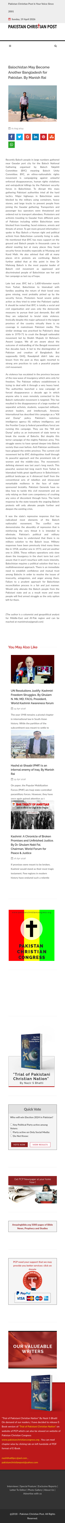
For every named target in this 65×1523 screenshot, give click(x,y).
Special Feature (28, 1486)
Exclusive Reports (47, 1486)
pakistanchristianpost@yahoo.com (20, 1462)
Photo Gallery (35, 1489)
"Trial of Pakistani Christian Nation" (38, 1426)
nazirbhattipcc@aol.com (15, 1457)
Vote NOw (19, 1144)
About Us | (49, 1489)
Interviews (13, 1486)
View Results (40, 1144)
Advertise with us (32, 1493)
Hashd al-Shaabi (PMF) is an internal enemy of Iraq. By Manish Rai (32, 770)
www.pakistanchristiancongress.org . (21, 1439)
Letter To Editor (18, 1489)
